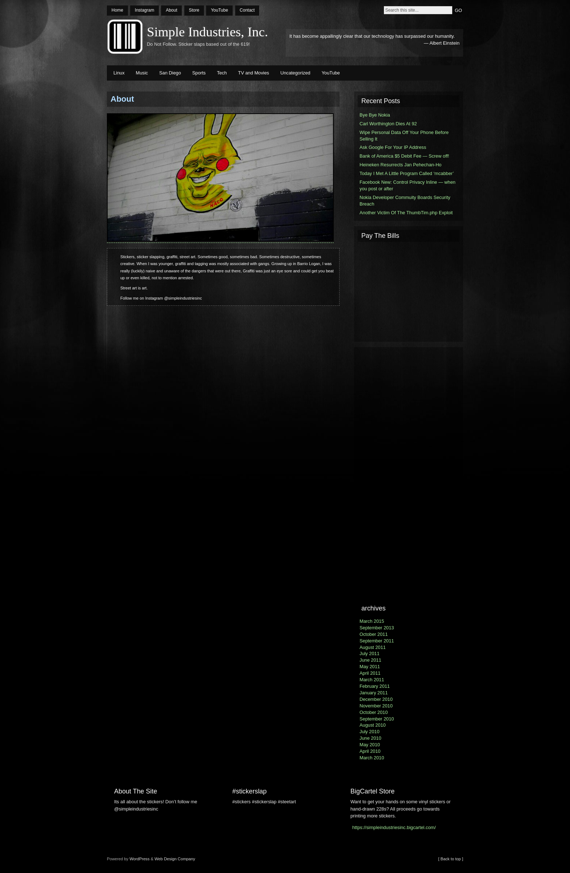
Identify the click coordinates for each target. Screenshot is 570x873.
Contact (247, 10)
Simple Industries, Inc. (207, 31)
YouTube (219, 10)
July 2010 (370, 731)
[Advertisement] (408, 290)
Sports (199, 73)
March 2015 (372, 621)
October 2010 (374, 712)
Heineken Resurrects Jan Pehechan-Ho (401, 164)
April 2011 (370, 673)
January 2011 (374, 692)
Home (117, 10)
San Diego (170, 73)
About (171, 10)
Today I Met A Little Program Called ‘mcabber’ (407, 173)
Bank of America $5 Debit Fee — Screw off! (404, 156)
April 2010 (370, 751)
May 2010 (370, 744)
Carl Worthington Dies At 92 (388, 123)
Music (142, 73)
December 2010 (376, 699)
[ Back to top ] (450, 859)
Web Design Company (174, 859)
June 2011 (370, 660)
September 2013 (377, 627)
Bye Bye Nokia (375, 115)
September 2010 (377, 719)
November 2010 (376, 705)
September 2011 (377, 640)
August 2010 (373, 725)
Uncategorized (295, 73)
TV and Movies (253, 73)
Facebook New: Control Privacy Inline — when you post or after (407, 185)
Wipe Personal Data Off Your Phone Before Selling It (404, 136)
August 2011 (373, 647)
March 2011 (372, 679)
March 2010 (372, 757)
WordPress (139, 859)
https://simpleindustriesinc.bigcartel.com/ (394, 827)
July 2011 (370, 653)
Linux (119, 73)
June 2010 (370, 738)
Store (194, 10)
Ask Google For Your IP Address (393, 147)
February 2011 (375, 686)
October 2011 (374, 634)
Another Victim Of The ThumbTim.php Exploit (406, 212)
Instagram (144, 10)
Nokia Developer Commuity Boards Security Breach (405, 201)
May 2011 (370, 666)
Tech (222, 73)
